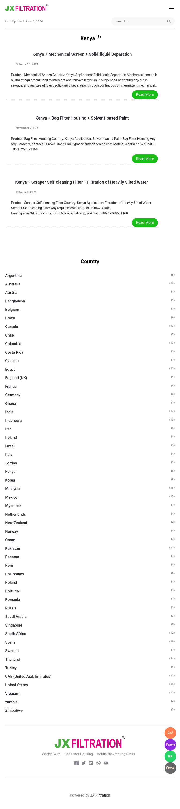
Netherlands (15, 514)
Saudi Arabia (15, 617)
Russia (10, 608)
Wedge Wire (50, 754)
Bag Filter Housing (78, 754)
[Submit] (169, 21)
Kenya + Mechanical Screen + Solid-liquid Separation (82, 54)
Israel (10, 446)
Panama (12, 557)
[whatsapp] (98, 763)
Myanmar (13, 506)
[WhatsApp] (170, 756)
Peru (9, 565)
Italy (8, 455)
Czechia (12, 361)
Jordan (11, 463)
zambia (11, 702)
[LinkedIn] (91, 763)
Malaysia (12, 489)
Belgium (12, 310)
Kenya (10, 472)
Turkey (11, 668)
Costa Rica (14, 352)
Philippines (14, 574)
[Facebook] (76, 763)
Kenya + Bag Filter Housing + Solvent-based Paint (82, 118)
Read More (145, 95)
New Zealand (16, 523)
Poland (11, 582)
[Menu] (169, 7)
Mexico (11, 497)
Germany (12, 395)
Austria (11, 292)
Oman (10, 540)
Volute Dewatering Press (116, 754)
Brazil (10, 318)
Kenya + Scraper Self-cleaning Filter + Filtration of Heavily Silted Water (82, 182)
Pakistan (12, 548)
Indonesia (13, 420)
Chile (9, 335)
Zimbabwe (14, 710)
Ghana (10, 403)
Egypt (10, 369)
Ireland (11, 437)
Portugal (12, 591)
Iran (8, 429)
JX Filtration (100, 795)
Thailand (12, 659)
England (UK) (16, 378)
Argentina (13, 275)
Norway (11, 531)
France (11, 386)
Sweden (12, 651)
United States (16, 685)
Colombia (13, 344)
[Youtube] (106, 763)
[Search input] (142, 21)
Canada (11, 327)
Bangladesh (15, 301)
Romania (12, 600)
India (9, 412)
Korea (10, 480)
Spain (10, 642)
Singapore (13, 625)
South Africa (15, 634)
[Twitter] (83, 763)
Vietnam (12, 693)
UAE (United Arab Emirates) (28, 676)
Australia (12, 284)
